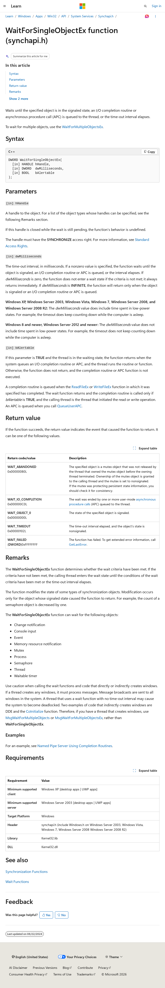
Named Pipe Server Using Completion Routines (74, 745)
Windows (24, 16)
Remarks (15, 91)
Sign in (156, 6)
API (63, 16)
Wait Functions (17, 881)
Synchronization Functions (26, 871)
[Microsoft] (82, 6)
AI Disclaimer (18, 967)
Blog (66, 967)
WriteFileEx (102, 386)
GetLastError (78, 544)
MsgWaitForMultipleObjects (27, 717)
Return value (18, 85)
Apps (39, 16)
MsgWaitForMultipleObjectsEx (79, 717)
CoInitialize (34, 711)
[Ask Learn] (147, 16)
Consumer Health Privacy (26, 974)
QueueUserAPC (69, 405)
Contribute (85, 967)
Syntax (13, 73)
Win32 (52, 16)
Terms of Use (62, 974)
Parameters (17, 79)
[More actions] (156, 16)
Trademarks (85, 974)
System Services (82, 16)
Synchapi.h (105, 16)
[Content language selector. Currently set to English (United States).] (30, 957)
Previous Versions (45, 967)
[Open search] (145, 6)
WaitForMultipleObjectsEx (82, 126)
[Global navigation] (4, 6)
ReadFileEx (80, 386)
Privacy (103, 967)
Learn (9, 16)
